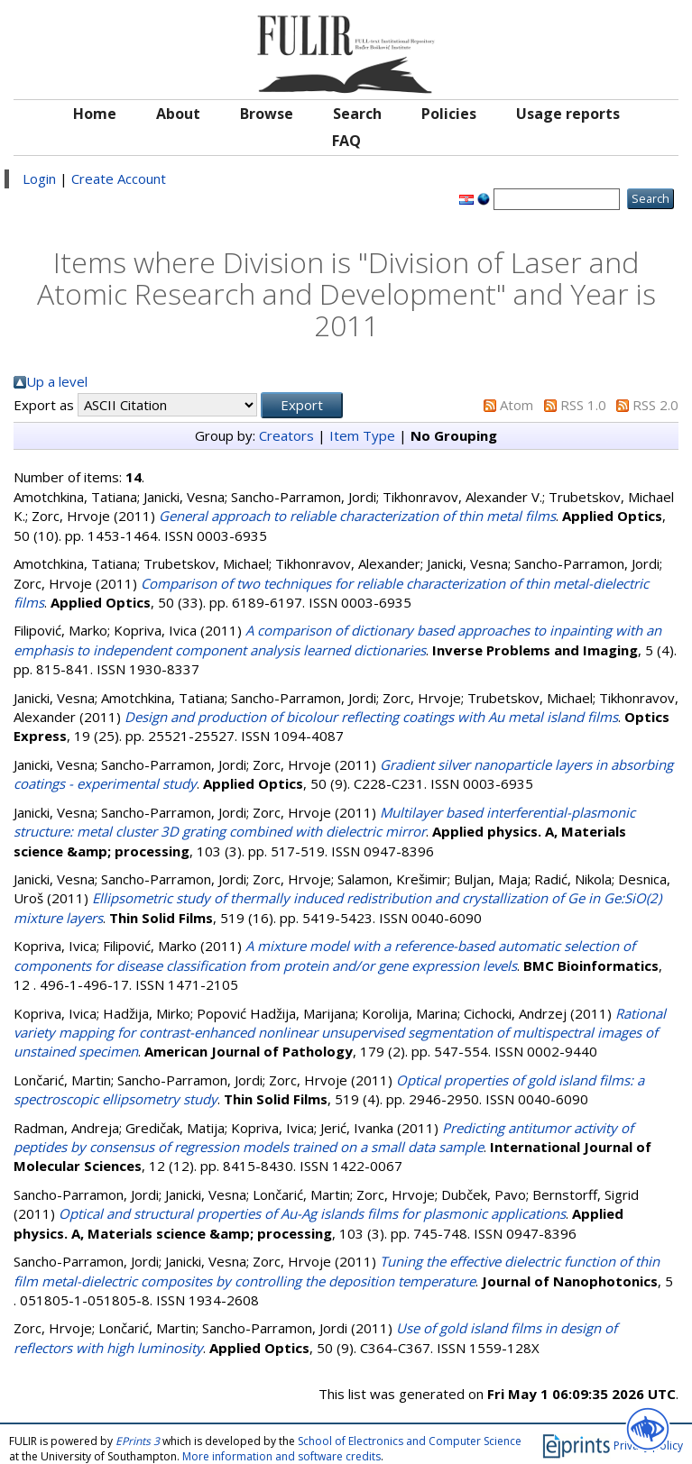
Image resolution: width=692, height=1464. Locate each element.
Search (357, 114)
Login (39, 178)
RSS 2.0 (655, 405)
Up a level (57, 381)
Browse (266, 114)
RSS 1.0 (583, 405)
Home (94, 114)
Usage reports (568, 114)
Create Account (118, 178)
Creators (286, 435)
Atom (516, 405)
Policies (448, 114)
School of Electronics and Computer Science (409, 1441)
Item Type (362, 435)
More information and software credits (281, 1456)
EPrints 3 (137, 1441)
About (178, 114)
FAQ (346, 141)
